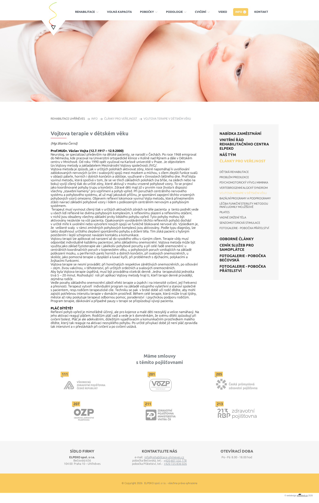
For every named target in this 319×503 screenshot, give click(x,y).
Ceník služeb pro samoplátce (237, 247)
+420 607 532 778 (175, 460)
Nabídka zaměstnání (240, 133)
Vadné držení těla (233, 217)
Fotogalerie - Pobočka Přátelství (244, 228)
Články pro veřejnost (242, 161)
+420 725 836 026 (175, 463)
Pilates (224, 212)
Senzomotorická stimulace (240, 222)
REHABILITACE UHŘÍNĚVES (68, 118)
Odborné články (237, 239)
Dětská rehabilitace (234, 171)
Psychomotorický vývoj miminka (244, 182)
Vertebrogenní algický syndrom (244, 187)
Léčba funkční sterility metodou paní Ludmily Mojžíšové (244, 205)
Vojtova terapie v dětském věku (243, 193)
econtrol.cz (302, 495)
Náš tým (228, 155)
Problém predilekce (234, 177)
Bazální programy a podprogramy (245, 198)
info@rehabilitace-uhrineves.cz (164, 457)
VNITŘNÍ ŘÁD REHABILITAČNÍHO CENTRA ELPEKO (244, 144)
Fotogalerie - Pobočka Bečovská (243, 258)
